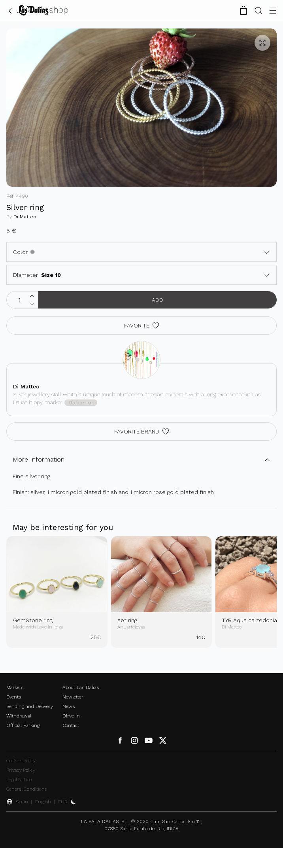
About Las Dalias (80, 687)
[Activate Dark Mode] (73, 802)
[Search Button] (258, 10)
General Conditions (26, 789)
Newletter (72, 697)
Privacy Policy (20, 770)
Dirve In (71, 716)
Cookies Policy (21, 760)
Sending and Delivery (29, 706)
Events (13, 697)
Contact (70, 725)
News (68, 706)
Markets (14, 687)
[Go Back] (10, 10)
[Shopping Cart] (243, 10)
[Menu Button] (273, 10)
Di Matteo (24, 217)
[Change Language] (42, 10)
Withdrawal (18, 716)
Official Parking (23, 725)
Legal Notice (19, 779)
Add (157, 300)
